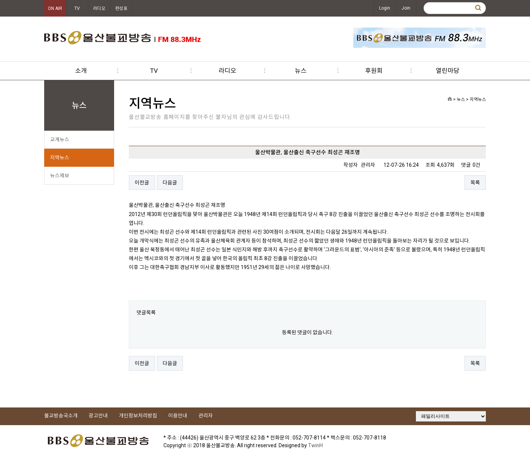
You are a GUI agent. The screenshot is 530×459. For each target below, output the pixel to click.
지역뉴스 (59, 157)
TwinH (315, 445)
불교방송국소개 (61, 416)
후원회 (374, 70)
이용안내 (177, 416)
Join (406, 8)
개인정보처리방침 (138, 416)
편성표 (121, 8)
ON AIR (55, 8)
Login (384, 8)
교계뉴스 (59, 139)
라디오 (99, 8)
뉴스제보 (59, 176)
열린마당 (447, 70)
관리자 (205, 416)
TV (77, 8)
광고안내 (98, 416)
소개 (81, 70)
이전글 (142, 183)
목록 (475, 183)
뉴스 (301, 70)
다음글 (170, 183)
